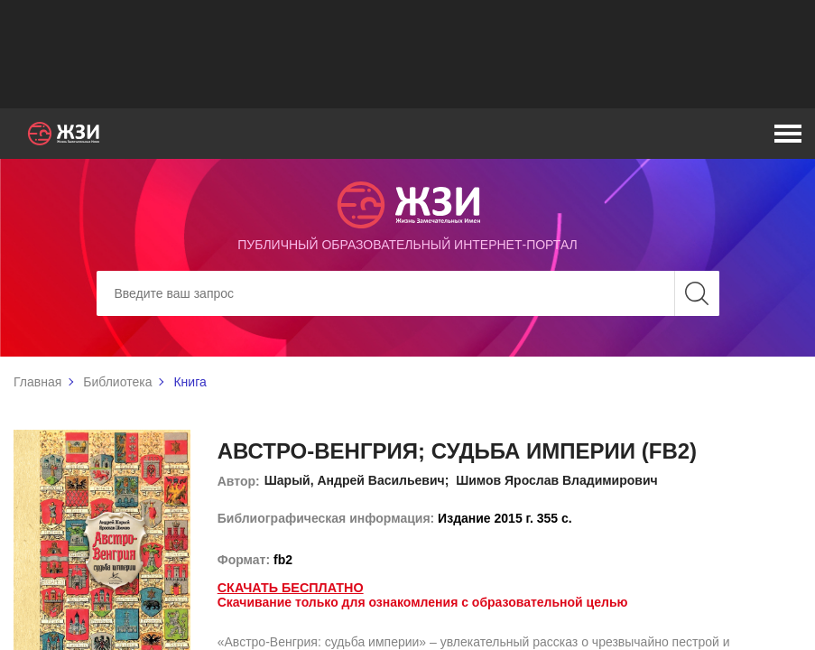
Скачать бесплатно (289, 587)
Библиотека (117, 382)
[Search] (408, 293)
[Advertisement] (408, 54)
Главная (37, 382)
